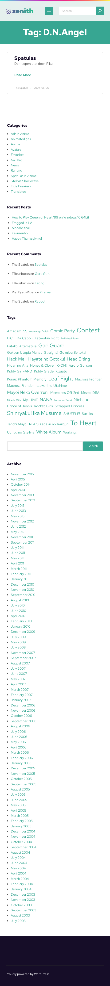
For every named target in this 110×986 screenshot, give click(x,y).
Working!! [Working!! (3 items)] (70, 432)
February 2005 (22, 821)
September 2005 (23, 784)
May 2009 (18, 642)
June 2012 (18, 526)
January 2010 (20, 626)
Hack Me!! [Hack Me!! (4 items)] (16, 359)
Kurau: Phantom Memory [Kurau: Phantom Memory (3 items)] (26, 379)
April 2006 (18, 747)
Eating (39, 283)
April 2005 (18, 810)
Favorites (17, 155)
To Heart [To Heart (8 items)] (83, 422)
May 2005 (18, 805)
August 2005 (20, 789)
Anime (15, 144)
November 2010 (22, 589)
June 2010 (18, 611)
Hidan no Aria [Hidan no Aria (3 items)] (17, 365)
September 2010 (23, 595)
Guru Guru (43, 274)
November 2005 (23, 773)
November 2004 (23, 836)
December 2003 (23, 894)
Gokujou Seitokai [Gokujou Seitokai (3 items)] (72, 352)
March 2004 (20, 879)
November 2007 (23, 653)
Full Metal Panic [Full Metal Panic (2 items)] (70, 338)
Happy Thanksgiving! (27, 238)
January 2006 (21, 763)
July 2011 (17, 547)
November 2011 (22, 537)
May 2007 (18, 679)
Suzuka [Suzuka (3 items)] (87, 413)
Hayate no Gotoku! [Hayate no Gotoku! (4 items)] (46, 359)
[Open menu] (49, 11)
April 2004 (18, 873)
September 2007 (23, 658)
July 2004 (18, 858)
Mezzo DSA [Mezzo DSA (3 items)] (90, 392)
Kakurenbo (20, 233)
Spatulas (25, 58)
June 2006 (19, 737)
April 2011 (17, 563)
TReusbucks (21, 274)
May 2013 (17, 516)
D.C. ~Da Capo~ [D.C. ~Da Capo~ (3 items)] (20, 338)
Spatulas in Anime (24, 176)
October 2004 (21, 842)
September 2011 (22, 542)
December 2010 (22, 584)
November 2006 (23, 710)
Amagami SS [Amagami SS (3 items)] (17, 331)
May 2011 (17, 558)
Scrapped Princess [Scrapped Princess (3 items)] (69, 405)
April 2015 (18, 479)
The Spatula (20, 264)
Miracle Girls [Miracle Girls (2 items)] (14, 400)
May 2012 (17, 532)
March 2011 (19, 569)
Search (93, 446)
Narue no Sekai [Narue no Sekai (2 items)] (63, 400)
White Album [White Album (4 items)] (48, 432)
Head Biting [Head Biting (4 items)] (78, 359)
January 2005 (21, 826)
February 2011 (21, 574)
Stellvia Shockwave (25, 181)
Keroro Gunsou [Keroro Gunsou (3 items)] (80, 365)
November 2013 (22, 495)
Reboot (40, 301)
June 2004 (19, 863)
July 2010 (18, 605)
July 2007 (18, 668)
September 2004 (23, 847)
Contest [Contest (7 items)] (88, 330)
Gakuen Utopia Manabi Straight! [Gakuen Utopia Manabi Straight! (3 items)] (32, 352)
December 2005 (23, 768)
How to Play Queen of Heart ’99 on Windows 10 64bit (50, 217)
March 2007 (20, 689)
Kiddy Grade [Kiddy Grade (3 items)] (44, 371)
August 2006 (20, 726)
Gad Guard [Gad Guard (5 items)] (51, 345)
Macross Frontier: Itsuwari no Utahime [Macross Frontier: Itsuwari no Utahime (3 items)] (37, 385)
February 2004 (22, 884)
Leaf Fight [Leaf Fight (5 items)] (60, 378)
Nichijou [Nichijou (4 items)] (81, 399)
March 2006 (20, 752)
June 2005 (19, 800)
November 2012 (22, 521)
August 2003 (20, 915)
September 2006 (23, 721)
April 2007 (18, 684)
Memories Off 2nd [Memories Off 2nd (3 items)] (64, 392)
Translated (18, 191)
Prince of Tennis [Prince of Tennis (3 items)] (19, 405)
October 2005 (21, 779)
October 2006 (21, 716)
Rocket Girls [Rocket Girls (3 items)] (43, 405)
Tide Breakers (21, 186)
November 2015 (22, 474)
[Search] (100, 11)
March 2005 (20, 815)
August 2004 (20, 852)
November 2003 (23, 900)
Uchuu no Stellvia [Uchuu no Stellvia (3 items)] (20, 432)
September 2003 (23, 910)
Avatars (16, 149)
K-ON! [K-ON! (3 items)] (62, 365)
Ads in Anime (20, 134)
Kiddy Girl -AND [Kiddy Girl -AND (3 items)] (19, 371)
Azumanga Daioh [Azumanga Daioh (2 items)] (38, 331)
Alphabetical (21, 228)
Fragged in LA (22, 223)
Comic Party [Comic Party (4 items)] (62, 331)
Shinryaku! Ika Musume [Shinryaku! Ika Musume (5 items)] (34, 413)
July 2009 (18, 637)
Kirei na (45, 292)
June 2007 (19, 673)
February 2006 (22, 758)
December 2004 (23, 831)
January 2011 (20, 579)
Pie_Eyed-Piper (23, 292)
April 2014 (18, 490)
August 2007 (20, 663)
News (15, 165)
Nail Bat (16, 160)
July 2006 (18, 731)
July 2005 (18, 794)
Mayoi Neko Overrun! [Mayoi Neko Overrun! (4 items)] (27, 392)
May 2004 (18, 868)
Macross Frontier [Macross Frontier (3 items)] (88, 379)
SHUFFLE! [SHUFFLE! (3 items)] (71, 413)
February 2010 (21, 621)
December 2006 (23, 705)
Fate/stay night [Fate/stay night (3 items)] (47, 338)
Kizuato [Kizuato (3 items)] (61, 371)
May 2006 (18, 742)
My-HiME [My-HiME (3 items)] (30, 399)
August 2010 (20, 600)
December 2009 (23, 631)
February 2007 (22, 695)
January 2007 (21, 700)
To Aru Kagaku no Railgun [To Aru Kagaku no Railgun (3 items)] (48, 424)
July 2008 (18, 647)
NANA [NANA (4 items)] (46, 399)
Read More (23, 77)
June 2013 (18, 511)
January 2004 (21, 889)
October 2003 (21, 905)
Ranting (16, 170)
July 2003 (18, 921)
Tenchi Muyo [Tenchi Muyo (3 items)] (17, 424)
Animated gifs (21, 139)
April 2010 (18, 616)
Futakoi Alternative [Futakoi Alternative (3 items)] (21, 346)
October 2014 (21, 484)
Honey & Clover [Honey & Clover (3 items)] (42, 365)
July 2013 (17, 505)
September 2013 (23, 500)
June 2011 (18, 553)
